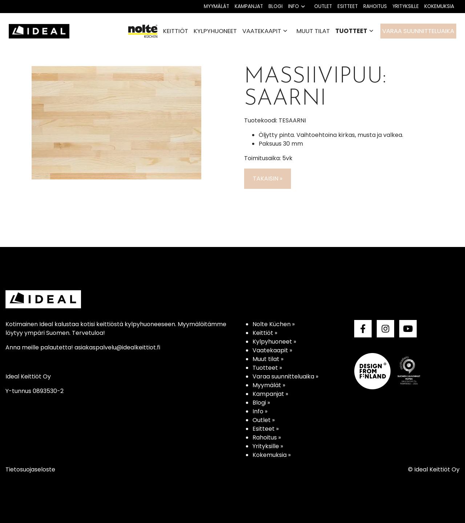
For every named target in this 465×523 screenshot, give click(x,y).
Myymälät (216, 6)
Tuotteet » (267, 368)
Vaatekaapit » (272, 350)
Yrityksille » (267, 446)
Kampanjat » (270, 394)
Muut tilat (313, 31)
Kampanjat (249, 6)
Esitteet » (265, 429)
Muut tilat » (267, 359)
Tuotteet (351, 31)
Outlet (323, 6)
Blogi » (261, 402)
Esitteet (347, 6)
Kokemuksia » (271, 455)
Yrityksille (405, 6)
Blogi (275, 6)
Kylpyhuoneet (215, 31)
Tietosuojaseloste (30, 469)
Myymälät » (268, 385)
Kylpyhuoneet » (274, 341)
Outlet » (263, 420)
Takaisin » (267, 178)
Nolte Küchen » (273, 324)
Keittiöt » (264, 333)
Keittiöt (175, 31)
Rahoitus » (266, 437)
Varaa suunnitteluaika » (285, 376)
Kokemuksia (439, 6)
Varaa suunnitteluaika (418, 31)
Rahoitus (375, 6)
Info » (259, 411)
